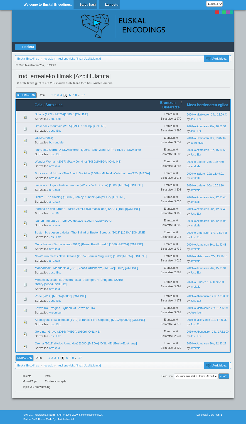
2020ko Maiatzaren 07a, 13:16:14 (207, 256)
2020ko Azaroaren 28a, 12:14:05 (206, 221)
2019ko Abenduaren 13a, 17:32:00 (208, 331)
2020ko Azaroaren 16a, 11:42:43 (206, 244)
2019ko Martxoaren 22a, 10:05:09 (207, 308)
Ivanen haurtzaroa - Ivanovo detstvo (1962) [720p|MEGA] (73, 220)
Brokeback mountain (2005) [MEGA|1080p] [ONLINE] (70, 126)
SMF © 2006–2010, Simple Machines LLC (80, 414)
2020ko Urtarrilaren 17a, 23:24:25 (207, 232)
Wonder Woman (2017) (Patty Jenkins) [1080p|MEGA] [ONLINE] (78, 161)
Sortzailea (54, 105)
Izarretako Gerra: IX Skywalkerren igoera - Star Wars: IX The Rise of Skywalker (88, 149)
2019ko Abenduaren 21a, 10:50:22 (208, 296)
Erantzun (170, 103)
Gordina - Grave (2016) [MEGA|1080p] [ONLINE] (67, 331)
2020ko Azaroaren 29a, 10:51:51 (206, 126)
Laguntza (202, 414)
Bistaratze (171, 107)
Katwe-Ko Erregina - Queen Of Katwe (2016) (65, 308)
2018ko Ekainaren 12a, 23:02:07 (206, 138)
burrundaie (56, 142)
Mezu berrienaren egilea (207, 105)
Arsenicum (56, 312)
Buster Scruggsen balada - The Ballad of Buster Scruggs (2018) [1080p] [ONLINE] (90, 232)
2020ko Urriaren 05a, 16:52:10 (205, 185)
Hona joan (167, 376)
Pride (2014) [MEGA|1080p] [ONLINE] (60, 296)
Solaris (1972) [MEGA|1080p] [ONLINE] (61, 114)
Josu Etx (55, 118)
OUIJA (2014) (44, 138)
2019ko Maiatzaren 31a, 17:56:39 (207, 319)
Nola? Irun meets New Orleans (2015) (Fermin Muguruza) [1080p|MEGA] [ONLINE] (91, 256)
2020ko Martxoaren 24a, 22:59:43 (207, 114)
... (79, 95)
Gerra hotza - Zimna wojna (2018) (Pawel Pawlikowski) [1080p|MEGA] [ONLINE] (89, 244)
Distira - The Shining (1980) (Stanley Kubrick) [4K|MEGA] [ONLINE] (80, 197)
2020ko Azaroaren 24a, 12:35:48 (206, 197)
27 (83, 95)
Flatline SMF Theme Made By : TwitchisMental (48, 419)
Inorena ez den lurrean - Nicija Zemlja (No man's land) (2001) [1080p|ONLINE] (87, 209)
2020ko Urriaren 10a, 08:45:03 (205, 282)
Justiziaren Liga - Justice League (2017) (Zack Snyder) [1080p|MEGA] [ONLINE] (89, 185)
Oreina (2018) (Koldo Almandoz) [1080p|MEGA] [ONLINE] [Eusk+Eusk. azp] (86, 343)
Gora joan (24, 357)
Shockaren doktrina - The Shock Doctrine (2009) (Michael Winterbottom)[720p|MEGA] (92, 173)
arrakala (54, 166)
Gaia (38, 105)
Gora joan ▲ (216, 414)
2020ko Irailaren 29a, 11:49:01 (205, 173)
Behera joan (26, 95)
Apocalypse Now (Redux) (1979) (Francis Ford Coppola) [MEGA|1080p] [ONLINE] (90, 319)
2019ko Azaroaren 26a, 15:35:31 (206, 268)
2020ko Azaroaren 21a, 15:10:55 (206, 150)
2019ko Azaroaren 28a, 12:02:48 (206, 209)
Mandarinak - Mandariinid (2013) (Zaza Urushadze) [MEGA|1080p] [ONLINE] (86, 268)
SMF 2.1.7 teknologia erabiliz (39, 414)
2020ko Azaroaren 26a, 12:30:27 (206, 343)
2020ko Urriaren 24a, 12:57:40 (205, 161)
